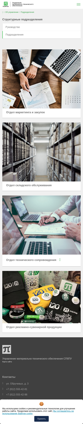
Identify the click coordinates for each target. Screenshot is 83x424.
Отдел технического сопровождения (31, 260)
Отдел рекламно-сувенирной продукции (34, 327)
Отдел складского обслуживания (29, 185)
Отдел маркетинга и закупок (25, 112)
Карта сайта (7, 362)
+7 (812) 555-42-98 (16, 394)
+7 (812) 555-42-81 (16, 389)
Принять (41, 419)
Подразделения (14, 34)
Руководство (13, 27)
